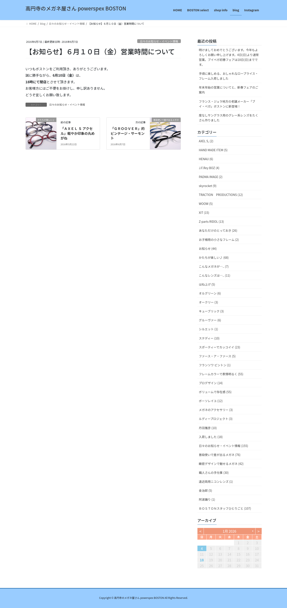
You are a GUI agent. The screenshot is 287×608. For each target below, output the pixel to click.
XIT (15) (204, 212)
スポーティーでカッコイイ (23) (219, 347)
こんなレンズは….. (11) (214, 275)
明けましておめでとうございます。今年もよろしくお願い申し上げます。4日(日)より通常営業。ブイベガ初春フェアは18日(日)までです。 (229, 57)
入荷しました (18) (211, 437)
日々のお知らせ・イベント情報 (159, 41)
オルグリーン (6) (210, 293)
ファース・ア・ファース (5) (217, 356)
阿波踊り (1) (207, 499)
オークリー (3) (208, 302)
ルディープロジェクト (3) (216, 419)
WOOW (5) (206, 203)
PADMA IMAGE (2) (211, 177)
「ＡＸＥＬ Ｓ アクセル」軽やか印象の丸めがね (78, 133)
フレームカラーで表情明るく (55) (221, 374)
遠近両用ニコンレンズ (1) (216, 481)
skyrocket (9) (208, 186)
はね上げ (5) (207, 284)
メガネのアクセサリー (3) (216, 410)
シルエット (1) (208, 329)
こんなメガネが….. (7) (214, 266)
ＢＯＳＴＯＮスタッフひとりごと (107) (225, 508)
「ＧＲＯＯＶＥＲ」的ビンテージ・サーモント (128, 133)
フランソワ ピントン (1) (215, 365)
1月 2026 (229, 531)
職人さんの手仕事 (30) (214, 472)
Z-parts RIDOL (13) (211, 221)
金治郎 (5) (205, 490)
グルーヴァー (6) (210, 320)
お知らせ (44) (208, 248)
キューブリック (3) (211, 311)
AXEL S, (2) (206, 141)
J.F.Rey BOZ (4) (209, 168)
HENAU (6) (206, 159)
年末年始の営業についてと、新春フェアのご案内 (228, 89)
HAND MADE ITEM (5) (213, 150)
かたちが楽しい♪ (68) (214, 257)
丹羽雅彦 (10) (208, 428)
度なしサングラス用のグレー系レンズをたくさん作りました (228, 117)
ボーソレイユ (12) (211, 401)
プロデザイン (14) (211, 383)
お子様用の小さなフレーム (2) (219, 239)
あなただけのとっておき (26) (218, 230)
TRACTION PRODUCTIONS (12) (221, 195)
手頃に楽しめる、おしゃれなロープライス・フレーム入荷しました (228, 75)
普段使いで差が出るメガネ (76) (220, 455)
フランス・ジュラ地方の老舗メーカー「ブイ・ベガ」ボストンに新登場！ (227, 103)
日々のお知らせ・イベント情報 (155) (223, 446)
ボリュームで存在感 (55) (215, 392)
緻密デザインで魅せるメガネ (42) (221, 463)
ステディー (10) (209, 338)
